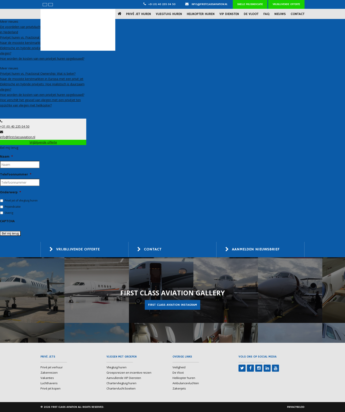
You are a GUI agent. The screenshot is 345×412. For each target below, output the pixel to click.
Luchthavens (49, 383)
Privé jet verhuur (51, 367)
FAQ (266, 14)
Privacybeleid (296, 407)
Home (120, 14)
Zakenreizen (49, 373)
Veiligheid (178, 367)
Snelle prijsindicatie (250, 4)
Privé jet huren (138, 14)
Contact (298, 14)
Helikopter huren (201, 14)
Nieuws (280, 14)
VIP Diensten (229, 14)
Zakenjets (179, 388)
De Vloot (251, 14)
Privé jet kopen (50, 388)
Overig (9, 213)
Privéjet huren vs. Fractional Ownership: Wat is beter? (37, 37)
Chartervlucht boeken (121, 388)
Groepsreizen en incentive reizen (128, 373)
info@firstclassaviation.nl (206, 4)
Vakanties (47, 378)
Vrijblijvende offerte (286, 4)
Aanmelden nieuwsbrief (256, 249)
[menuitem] (45, 4)
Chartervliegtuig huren (121, 383)
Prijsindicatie (13, 207)
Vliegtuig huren (169, 14)
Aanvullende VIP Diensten (123, 378)
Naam (6, 156)
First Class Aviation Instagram (172, 305)
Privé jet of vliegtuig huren (21, 200)
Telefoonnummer (15, 174)
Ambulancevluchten (185, 383)
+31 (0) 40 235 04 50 (162, 4)
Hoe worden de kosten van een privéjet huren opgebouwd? (42, 58)
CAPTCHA (7, 221)
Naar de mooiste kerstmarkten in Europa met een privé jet (41, 79)
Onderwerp (10, 192)
